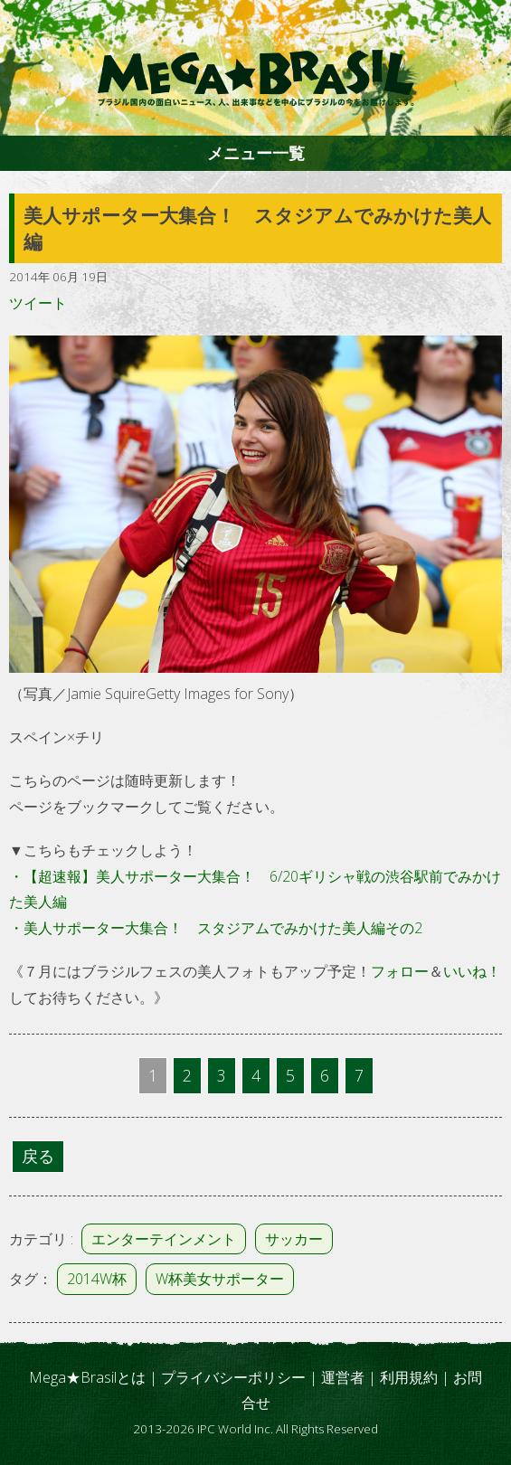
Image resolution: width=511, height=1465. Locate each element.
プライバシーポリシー (233, 1377)
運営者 (342, 1377)
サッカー (294, 1239)
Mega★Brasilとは (87, 1377)
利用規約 (409, 1377)
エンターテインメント (163, 1239)
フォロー (400, 971)
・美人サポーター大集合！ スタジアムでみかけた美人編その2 (215, 928)
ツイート (38, 303)
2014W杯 (97, 1279)
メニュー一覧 (256, 153)
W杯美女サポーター (220, 1279)
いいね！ (472, 971)
